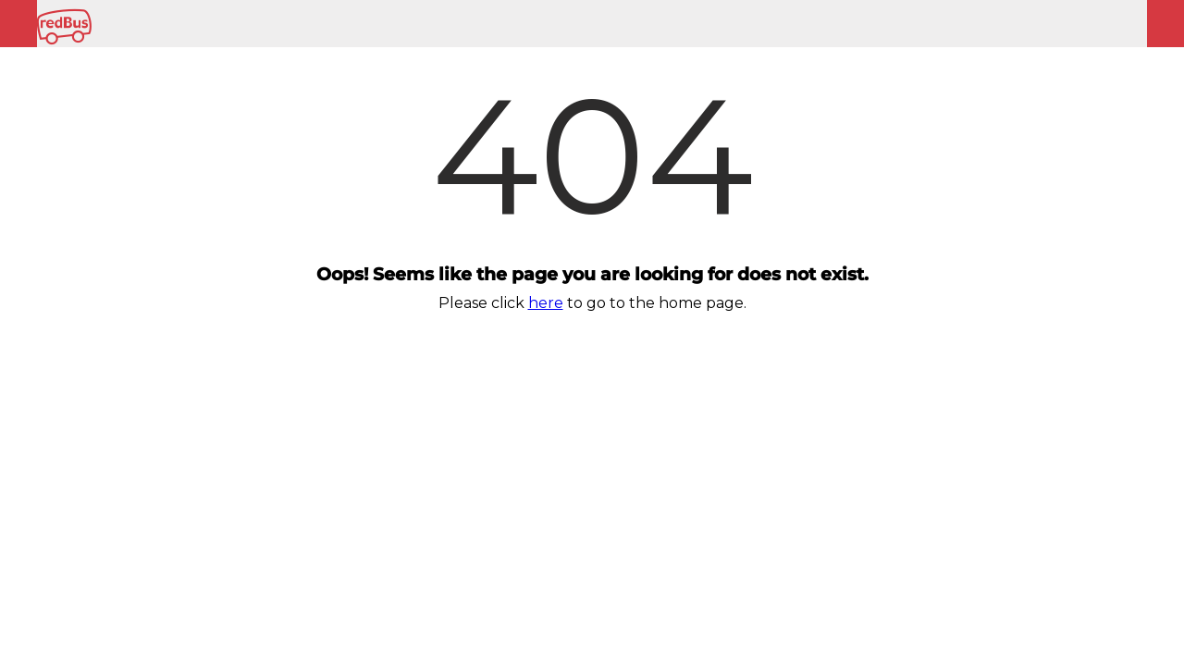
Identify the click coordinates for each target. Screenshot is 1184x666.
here (545, 303)
